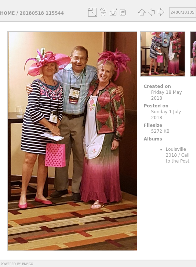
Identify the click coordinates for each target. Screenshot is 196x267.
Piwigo (27, 263)
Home (7, 13)
